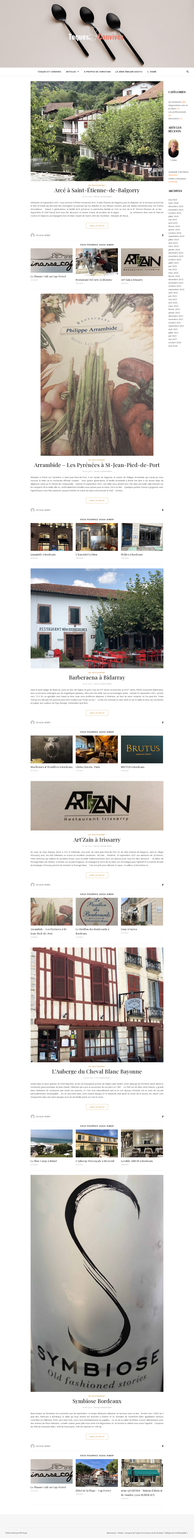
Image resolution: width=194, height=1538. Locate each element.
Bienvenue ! (112, 1533)
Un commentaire (102, 1077)
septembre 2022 (176, 289)
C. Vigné (151, 71)
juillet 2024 (173, 239)
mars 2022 (173, 306)
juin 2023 (172, 266)
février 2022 (174, 309)
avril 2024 (173, 243)
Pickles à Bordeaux (132, 554)
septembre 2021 (176, 325)
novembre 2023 (175, 256)
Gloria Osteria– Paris (88, 767)
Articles (71, 71)
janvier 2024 (174, 249)
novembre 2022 (175, 282)
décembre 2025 (175, 206)
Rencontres (173, 118)
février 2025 (174, 226)
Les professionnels (177, 111)
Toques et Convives (49, 71)
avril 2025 (173, 223)
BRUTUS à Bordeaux (133, 767)
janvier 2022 (174, 312)
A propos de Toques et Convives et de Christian (144, 1533)
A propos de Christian (97, 71)
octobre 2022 (174, 286)
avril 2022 (173, 302)
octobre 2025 (174, 213)
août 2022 (173, 292)
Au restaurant (97, 185)
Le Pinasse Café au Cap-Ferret (48, 276)
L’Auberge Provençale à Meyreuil (95, 1161)
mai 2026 (172, 199)
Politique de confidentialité (175, 1533)
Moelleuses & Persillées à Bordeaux (52, 767)
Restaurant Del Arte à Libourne (94, 279)
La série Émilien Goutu (128, 71)
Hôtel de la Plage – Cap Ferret (93, 1490)
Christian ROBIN (43, 235)
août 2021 (173, 329)
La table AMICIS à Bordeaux (137, 1161)
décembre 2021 (175, 316)
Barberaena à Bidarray (97, 677)
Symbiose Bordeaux (97, 1400)
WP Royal (23, 1533)
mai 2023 (172, 269)
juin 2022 (172, 296)
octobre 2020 (174, 342)
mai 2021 (172, 339)
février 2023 (174, 276)
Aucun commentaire (103, 196)
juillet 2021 (173, 332)
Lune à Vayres (129, 929)
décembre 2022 (175, 279)
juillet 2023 (173, 262)
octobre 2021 (174, 322)
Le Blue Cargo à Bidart (44, 1161)
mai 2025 (172, 219)
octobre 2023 (174, 259)
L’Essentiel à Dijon (86, 554)
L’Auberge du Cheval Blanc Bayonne (97, 1071)
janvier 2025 (174, 229)
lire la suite (97, 225)
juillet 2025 (173, 216)
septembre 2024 (176, 236)
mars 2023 (173, 272)
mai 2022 (172, 299)
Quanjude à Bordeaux (43, 554)
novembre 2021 (175, 319)
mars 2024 (173, 246)
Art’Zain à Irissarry (132, 279)
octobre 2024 (174, 233)
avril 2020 (173, 345)
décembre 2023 (175, 252)
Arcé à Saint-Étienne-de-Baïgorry (97, 190)
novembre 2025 (175, 209)
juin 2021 (172, 335)
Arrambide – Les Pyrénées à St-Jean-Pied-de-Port (97, 464)
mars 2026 (173, 203)
